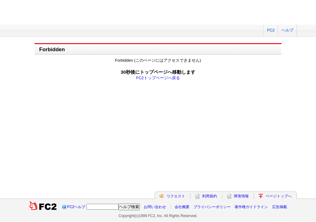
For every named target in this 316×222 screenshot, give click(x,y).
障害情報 (241, 86)
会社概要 (182, 97)
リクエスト (176, 86)
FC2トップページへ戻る (158, 78)
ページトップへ (279, 86)
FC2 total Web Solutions (39, 16)
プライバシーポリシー (212, 97)
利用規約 (209, 86)
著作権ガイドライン (251, 97)
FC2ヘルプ (76, 97)
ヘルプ (287, 30)
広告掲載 (279, 97)
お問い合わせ (155, 97)
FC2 (271, 30)
